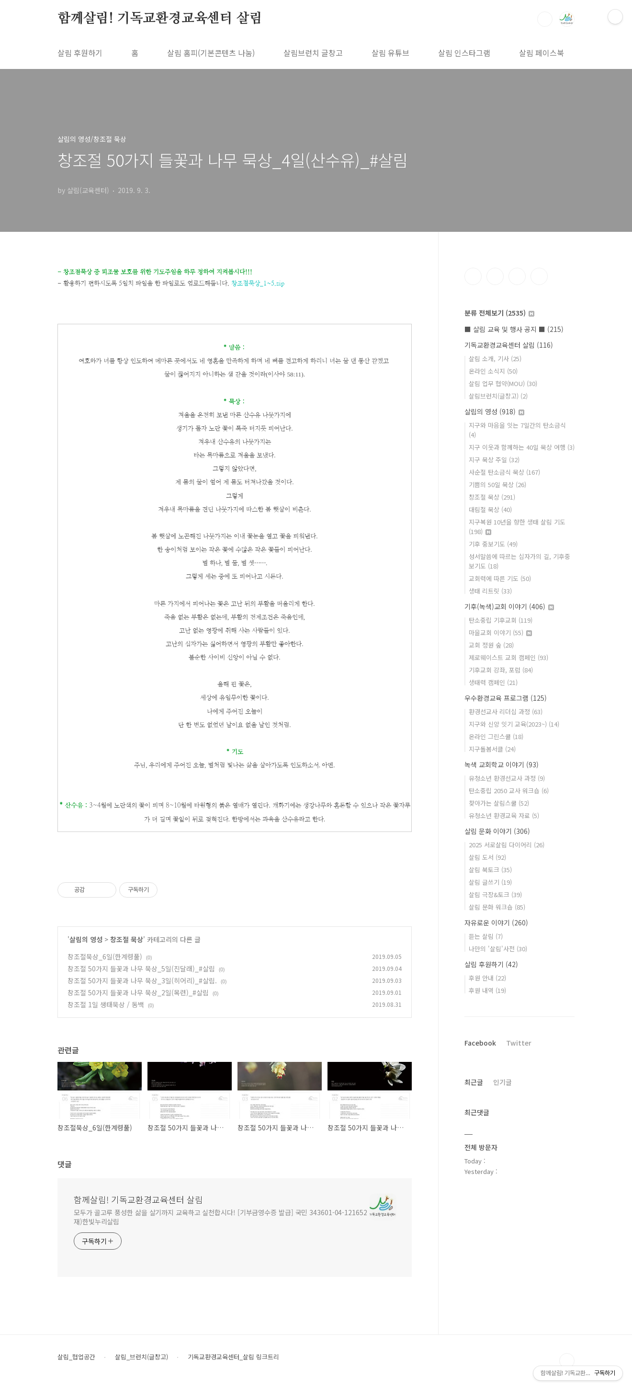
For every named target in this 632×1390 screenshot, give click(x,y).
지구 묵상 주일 (494, 459)
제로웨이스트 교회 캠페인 (508, 657)
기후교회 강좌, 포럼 (501, 669)
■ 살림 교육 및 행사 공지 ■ (514, 329)
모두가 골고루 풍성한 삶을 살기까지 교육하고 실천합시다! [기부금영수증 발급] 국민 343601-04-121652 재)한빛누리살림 (220, 1217)
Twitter (518, 1043)
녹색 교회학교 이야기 (501, 764)
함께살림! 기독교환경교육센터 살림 (159, 18)
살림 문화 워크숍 (497, 906)
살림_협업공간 (76, 1357)
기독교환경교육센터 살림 (508, 345)
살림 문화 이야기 (497, 831)
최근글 (473, 1082)
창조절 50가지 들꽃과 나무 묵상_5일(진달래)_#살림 (141, 968)
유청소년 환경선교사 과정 (507, 778)
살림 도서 (487, 857)
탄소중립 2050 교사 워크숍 (509, 790)
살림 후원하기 (79, 52)
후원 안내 (487, 977)
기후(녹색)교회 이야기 (509, 606)
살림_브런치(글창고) (141, 1357)
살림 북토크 (490, 869)
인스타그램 (495, 276)
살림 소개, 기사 (495, 358)
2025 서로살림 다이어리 (506, 844)
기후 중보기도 (493, 543)
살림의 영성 (85, 939)
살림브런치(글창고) (498, 395)
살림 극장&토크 (495, 894)
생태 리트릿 (490, 590)
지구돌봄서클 (492, 748)
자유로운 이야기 (496, 922)
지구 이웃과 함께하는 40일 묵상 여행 (522, 447)
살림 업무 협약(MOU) (503, 383)
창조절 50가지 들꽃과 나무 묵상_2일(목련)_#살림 (138, 992)
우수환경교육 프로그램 (505, 698)
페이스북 (473, 276)
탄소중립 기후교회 (500, 620)
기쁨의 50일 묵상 (497, 484)
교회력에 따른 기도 (500, 578)
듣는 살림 (486, 936)
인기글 (502, 1082)
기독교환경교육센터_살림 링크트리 (233, 1357)
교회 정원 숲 (491, 644)
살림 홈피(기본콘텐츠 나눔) (211, 52)
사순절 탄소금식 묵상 (504, 472)
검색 (545, 19)
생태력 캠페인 (493, 682)
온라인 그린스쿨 (496, 736)
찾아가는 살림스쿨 (499, 803)
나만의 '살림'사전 (498, 948)
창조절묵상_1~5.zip (257, 283)
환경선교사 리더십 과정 (505, 711)
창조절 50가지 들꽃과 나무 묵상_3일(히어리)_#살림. (142, 980)
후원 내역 (487, 990)
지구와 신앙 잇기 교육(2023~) (514, 724)
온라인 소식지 (493, 371)
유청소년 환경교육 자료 (504, 815)
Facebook (480, 1043)
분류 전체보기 (499, 313)
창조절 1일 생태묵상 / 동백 (106, 1004)
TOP (567, 1360)
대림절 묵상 (490, 509)
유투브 (539, 276)
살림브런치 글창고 (313, 52)
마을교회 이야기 (500, 632)
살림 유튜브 (390, 52)
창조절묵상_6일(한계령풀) (105, 956)
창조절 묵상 (126, 939)
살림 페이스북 (541, 52)
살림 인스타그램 (464, 52)
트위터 (517, 276)
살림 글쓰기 (490, 882)
